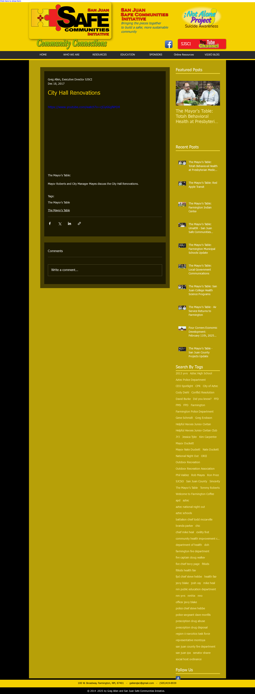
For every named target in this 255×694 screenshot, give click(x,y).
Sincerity (215, 481)
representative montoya (190, 640)
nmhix (191, 595)
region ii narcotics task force (193, 633)
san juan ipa (183, 653)
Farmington (198, 405)
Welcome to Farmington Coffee (195, 494)
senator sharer (202, 653)
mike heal (209, 583)
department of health (189, 545)
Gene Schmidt (184, 418)
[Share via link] (79, 223)
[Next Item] (213, 93)
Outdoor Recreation (188, 462)
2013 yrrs (182, 373)
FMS (178, 405)
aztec (186, 500)
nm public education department (196, 589)
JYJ (178, 437)
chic (197, 526)
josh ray (196, 583)
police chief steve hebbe (190, 608)
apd (178, 500)
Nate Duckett (211, 449)
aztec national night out (190, 507)
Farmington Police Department (195, 411)
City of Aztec (210, 386)
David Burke (183, 399)
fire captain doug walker (190, 557)
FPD (185, 405)
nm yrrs (180, 595)
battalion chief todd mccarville (194, 519)
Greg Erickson (203, 418)
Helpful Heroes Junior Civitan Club (196, 430)
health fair (210, 576)
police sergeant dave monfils (193, 615)
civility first (202, 532)
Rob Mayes (198, 475)
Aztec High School (201, 373)
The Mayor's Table (59, 202)
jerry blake (182, 583)
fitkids (205, 564)
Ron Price (213, 475)
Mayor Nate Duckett (188, 449)
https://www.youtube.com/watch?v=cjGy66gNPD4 (84, 107)
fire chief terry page (187, 564)
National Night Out (187, 456)
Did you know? (202, 399)
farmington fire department (192, 551)
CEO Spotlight (184, 386)
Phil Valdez (182, 475)
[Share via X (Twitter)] (60, 223)
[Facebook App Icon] (169, 44)
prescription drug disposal (192, 627)
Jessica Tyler (189, 437)
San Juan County (196, 481)
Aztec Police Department (191, 380)
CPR (198, 386)
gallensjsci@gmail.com (142, 683)
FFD (216, 399)
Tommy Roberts (210, 488)
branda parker (184, 526)
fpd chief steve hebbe (189, 576)
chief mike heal (185, 532)
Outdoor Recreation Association (195, 468)
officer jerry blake (186, 602)
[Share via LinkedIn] (69, 223)
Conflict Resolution (202, 392)
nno (200, 595)
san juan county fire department (195, 646)
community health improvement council (198, 538)
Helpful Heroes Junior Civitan (193, 424)
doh (206, 545)
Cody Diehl (182, 392)
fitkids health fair (186, 570)
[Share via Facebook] (50, 223)
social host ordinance (189, 659)
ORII (204, 456)
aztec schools (184, 513)
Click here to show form (10, 1)
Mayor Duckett (185, 443)
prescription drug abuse (190, 621)
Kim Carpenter (208, 437)
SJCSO (180, 481)
